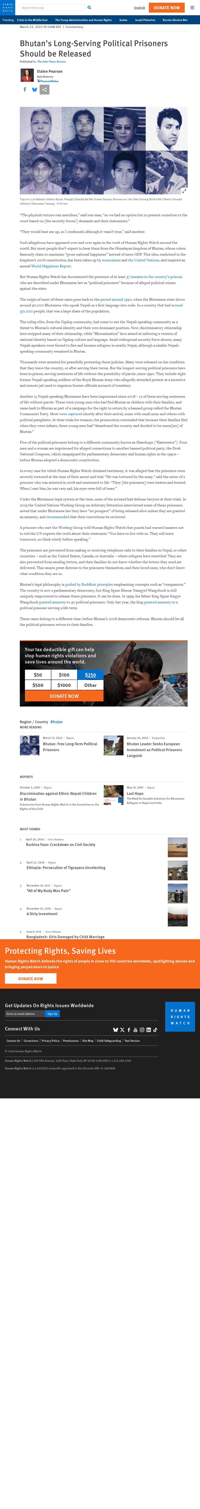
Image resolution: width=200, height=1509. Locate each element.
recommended (57, 517)
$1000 (64, 684)
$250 (90, 674)
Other (90, 684)
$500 (38, 684)
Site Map (87, 1040)
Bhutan (57, 721)
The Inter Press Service (51, 61)
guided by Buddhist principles (89, 584)
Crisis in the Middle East (34, 20)
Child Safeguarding (109, 1040)
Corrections (31, 1040)
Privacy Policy (51, 1040)
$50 (38, 674)
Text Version (132, 1040)
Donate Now (167, 7)
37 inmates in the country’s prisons (154, 276)
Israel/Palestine (147, 20)
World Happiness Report (51, 266)
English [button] (139, 7)
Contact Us (13, 1040)
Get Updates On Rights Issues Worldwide (49, 1005)
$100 (64, 674)
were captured (70, 414)
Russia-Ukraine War (177, 20)
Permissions (71, 1040)
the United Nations (143, 260)
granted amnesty (52, 602)
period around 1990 (116, 299)
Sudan (125, 20)
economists (111, 260)
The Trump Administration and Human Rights (85, 20)
